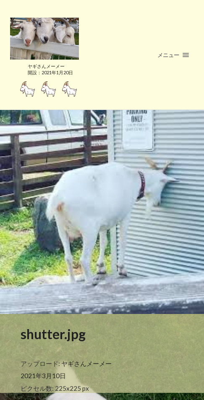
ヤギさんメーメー (86, 363)
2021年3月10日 (43, 375)
